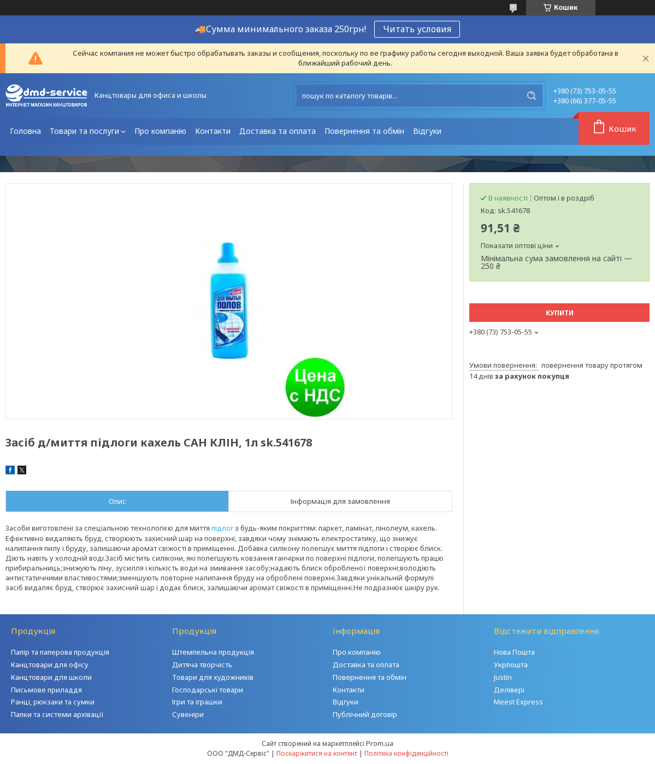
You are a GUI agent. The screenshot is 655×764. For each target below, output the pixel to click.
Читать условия (417, 29)
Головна (25, 131)
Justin (503, 677)
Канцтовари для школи (51, 677)
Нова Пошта (514, 652)
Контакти (213, 131)
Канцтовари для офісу (49, 664)
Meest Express (518, 702)
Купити (560, 313)
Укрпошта (511, 664)
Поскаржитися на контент (316, 753)
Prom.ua (379, 743)
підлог (222, 528)
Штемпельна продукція (213, 652)
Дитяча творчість (202, 664)
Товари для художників (212, 677)
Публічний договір (365, 714)
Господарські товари (207, 690)
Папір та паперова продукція (60, 652)
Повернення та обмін (364, 131)
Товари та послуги (84, 131)
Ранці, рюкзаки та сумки (53, 702)
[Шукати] (531, 96)
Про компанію (160, 131)
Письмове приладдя (46, 690)
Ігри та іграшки (197, 702)
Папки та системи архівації (57, 714)
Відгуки (427, 131)
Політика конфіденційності (406, 753)
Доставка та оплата (277, 131)
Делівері (509, 690)
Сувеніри (188, 714)
